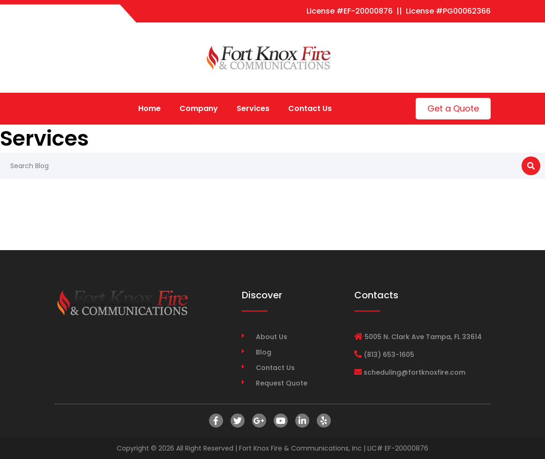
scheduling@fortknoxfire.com (414, 372)
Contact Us (310, 108)
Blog (263, 352)
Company (198, 108)
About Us (271, 336)
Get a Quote (453, 108)
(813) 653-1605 (389, 354)
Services (253, 108)
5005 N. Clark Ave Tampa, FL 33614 (423, 336)
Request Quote (281, 383)
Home (149, 108)
